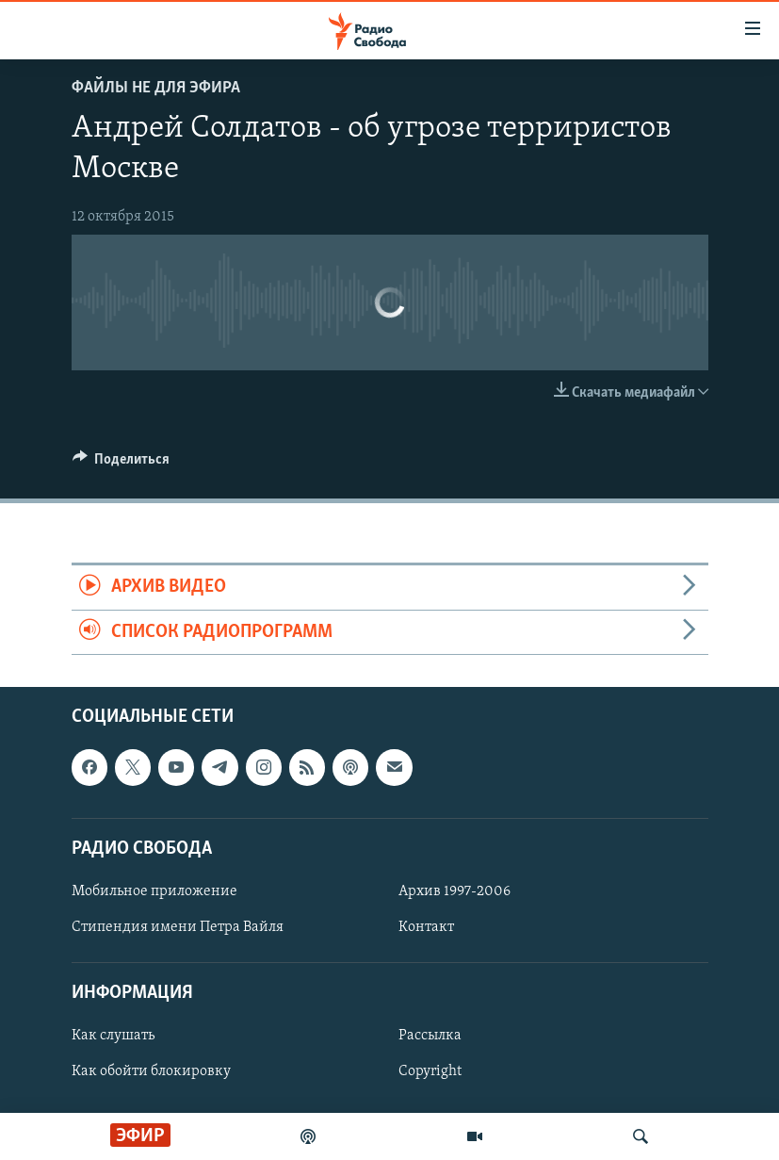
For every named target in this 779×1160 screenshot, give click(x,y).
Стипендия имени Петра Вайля (178, 927)
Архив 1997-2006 (454, 891)
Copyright (430, 1072)
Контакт (426, 927)
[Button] (121, 464)
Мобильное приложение (154, 891)
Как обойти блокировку (151, 1072)
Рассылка (430, 1035)
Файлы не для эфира (156, 88)
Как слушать (113, 1035)
